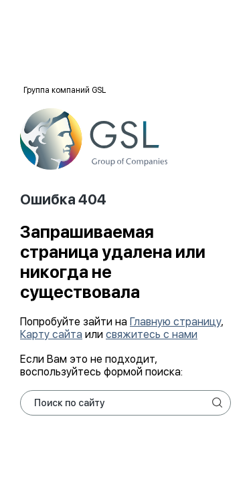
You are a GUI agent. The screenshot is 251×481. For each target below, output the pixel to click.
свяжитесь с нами (151, 334)
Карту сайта (51, 334)
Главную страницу (175, 321)
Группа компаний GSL (64, 90)
